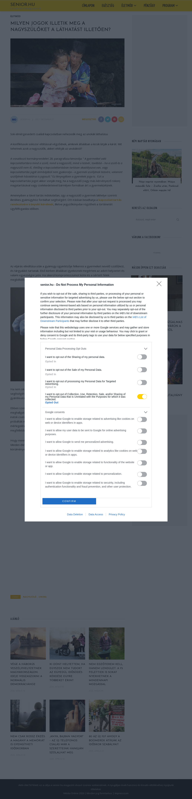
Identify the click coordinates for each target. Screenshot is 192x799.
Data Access (95, 514)
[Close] (160, 284)
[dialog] (96, 399)
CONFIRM (69, 501)
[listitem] (96, 349)
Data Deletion (75, 514)
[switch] (142, 356)
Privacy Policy (117, 514)
